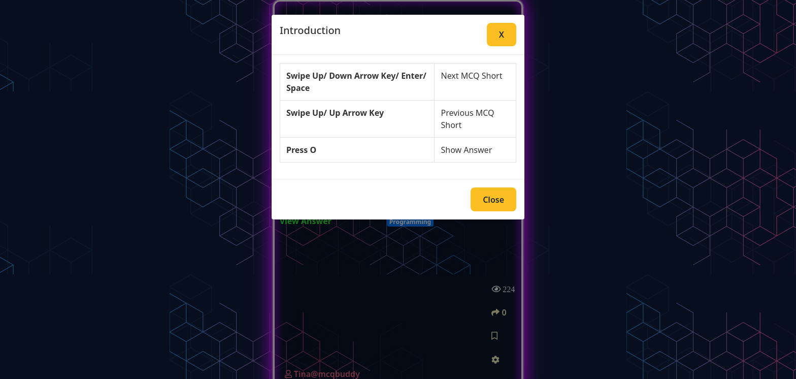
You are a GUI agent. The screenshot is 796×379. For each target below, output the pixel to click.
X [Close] (501, 34)
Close (493, 199)
